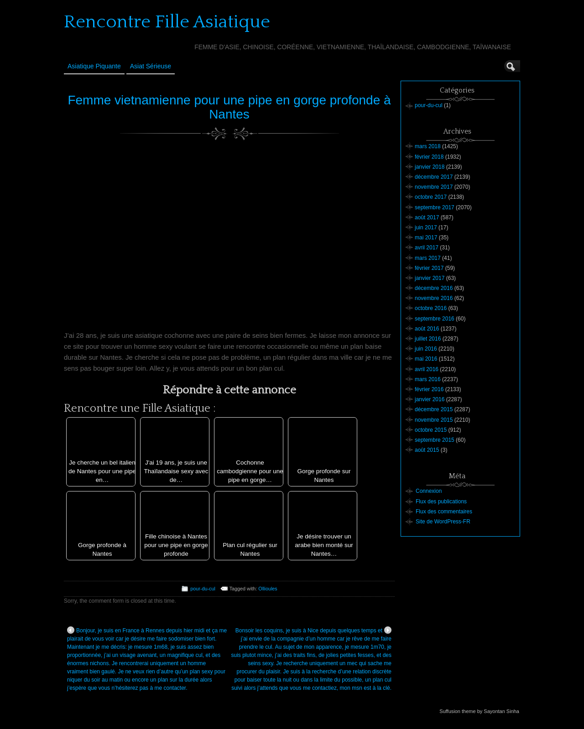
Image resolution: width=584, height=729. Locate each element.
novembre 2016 (434, 298)
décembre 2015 (434, 409)
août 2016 (427, 329)
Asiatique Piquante (94, 66)
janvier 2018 (429, 167)
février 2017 (429, 268)
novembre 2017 (434, 187)
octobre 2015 (431, 430)
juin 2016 (426, 349)
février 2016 (429, 389)
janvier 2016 (429, 399)
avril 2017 (426, 247)
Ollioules (267, 588)
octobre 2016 (431, 308)
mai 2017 (426, 237)
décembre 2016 (434, 288)
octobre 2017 (431, 197)
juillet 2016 (428, 339)
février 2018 (429, 157)
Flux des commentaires (444, 511)
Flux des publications (441, 501)
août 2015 (427, 450)
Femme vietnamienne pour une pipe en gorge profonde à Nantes (229, 107)
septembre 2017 (434, 207)
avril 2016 (426, 369)
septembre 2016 (434, 318)
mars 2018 (428, 146)
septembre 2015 (434, 440)
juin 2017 (426, 227)
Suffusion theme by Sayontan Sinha (479, 711)
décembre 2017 (434, 177)
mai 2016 (426, 359)
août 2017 (427, 217)
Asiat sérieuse (150, 66)
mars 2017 (428, 258)
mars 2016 (428, 379)
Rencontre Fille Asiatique (167, 22)
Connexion (429, 491)
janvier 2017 (429, 278)
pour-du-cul (202, 588)
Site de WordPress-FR (443, 521)
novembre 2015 (434, 420)
